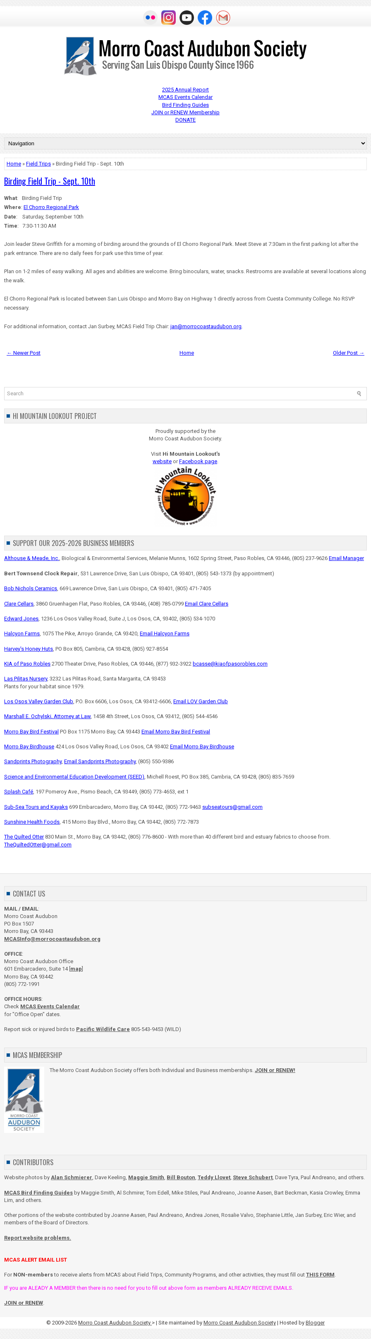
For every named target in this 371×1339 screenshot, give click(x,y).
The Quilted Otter (24, 837)
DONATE (185, 120)
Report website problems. (37, 1238)
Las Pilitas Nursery (25, 679)
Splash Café (18, 791)
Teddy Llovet (214, 1177)
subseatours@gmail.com (232, 807)
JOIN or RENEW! (275, 1070)
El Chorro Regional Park (51, 207)
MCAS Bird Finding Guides (38, 1193)
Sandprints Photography (33, 761)
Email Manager (346, 558)
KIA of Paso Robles (27, 664)
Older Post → (348, 353)
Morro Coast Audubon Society (115, 1323)
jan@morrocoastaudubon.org (206, 326)
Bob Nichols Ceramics (30, 588)
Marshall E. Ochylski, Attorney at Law (47, 716)
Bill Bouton (181, 1177)
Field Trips (38, 164)
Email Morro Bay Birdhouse (202, 746)
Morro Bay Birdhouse (29, 746)
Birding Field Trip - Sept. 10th (49, 180)
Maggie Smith (146, 1177)
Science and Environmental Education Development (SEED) (74, 777)
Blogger (315, 1323)
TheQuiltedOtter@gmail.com (38, 844)
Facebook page (198, 461)
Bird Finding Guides (185, 105)
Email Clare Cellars (206, 604)
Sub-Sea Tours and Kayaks (36, 807)
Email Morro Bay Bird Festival (175, 731)
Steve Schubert (253, 1177)
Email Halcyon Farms (164, 633)
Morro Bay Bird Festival (31, 731)
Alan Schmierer (71, 1177)
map (76, 969)
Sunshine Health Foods (32, 822)
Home (14, 164)
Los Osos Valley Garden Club (38, 701)
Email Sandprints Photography (100, 761)
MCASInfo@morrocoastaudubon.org (52, 939)
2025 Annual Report (185, 90)
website (162, 461)
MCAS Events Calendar (185, 97)
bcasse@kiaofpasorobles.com (230, 664)
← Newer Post (24, 353)
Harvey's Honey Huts (28, 649)
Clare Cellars (19, 604)
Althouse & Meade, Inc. (31, 558)
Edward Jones (21, 618)
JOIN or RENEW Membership (185, 112)
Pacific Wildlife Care (103, 1029)
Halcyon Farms (22, 633)
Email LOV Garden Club (200, 701)
